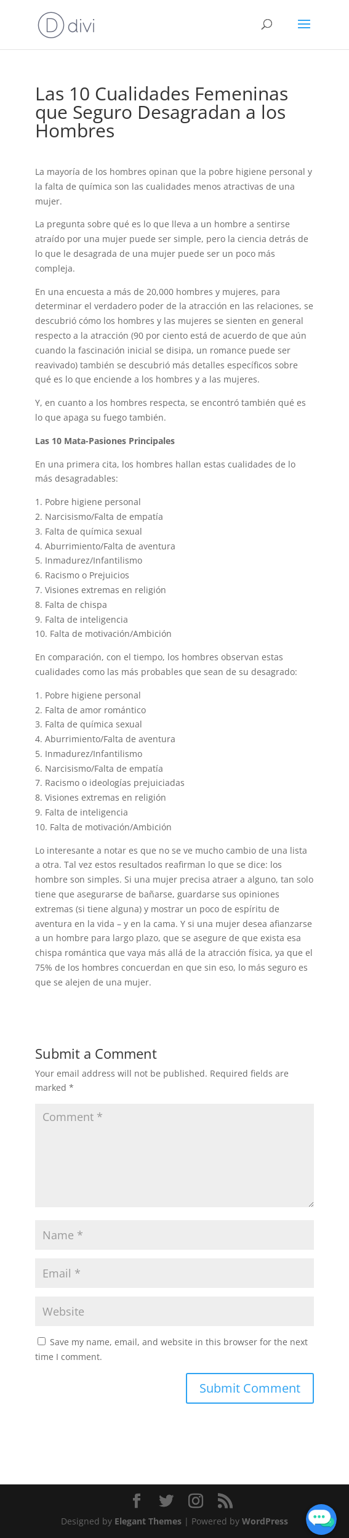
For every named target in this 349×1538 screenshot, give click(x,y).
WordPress (265, 1521)
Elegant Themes (148, 1521)
